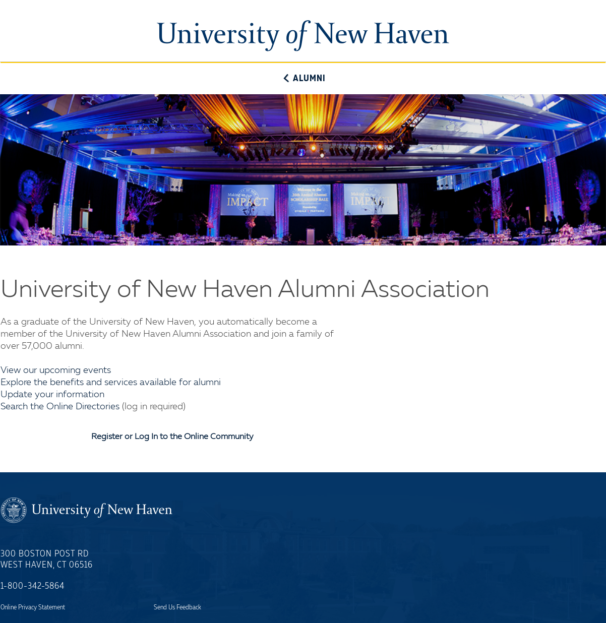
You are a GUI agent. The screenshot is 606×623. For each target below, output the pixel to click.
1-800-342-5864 (33, 586)
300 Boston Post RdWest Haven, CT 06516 (47, 559)
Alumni (303, 78)
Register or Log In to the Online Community (172, 437)
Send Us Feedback (177, 607)
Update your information (52, 394)
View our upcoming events (56, 370)
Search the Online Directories (60, 406)
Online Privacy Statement (33, 607)
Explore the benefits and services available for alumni (111, 382)
